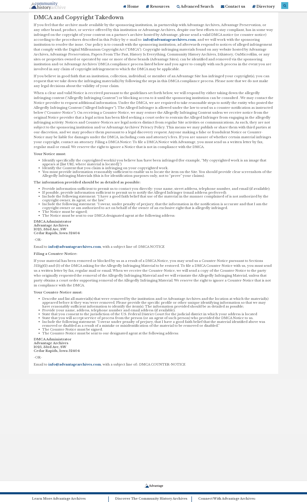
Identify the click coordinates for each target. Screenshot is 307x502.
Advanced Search (195, 6)
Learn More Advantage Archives (59, 499)
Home (131, 6)
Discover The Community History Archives (151, 499)
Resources (157, 6)
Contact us (233, 6)
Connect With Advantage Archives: (227, 499)
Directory (263, 6)
